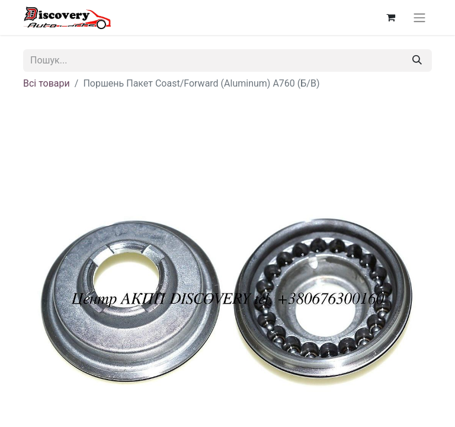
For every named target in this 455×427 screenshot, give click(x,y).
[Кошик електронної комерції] (390, 17)
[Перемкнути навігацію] (419, 17)
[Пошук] (417, 60)
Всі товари (46, 83)
